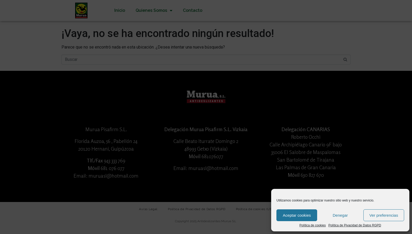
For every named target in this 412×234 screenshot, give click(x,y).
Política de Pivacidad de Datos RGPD (354, 225)
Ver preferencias (383, 215)
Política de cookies (313, 225)
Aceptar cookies (297, 215)
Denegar (340, 215)
